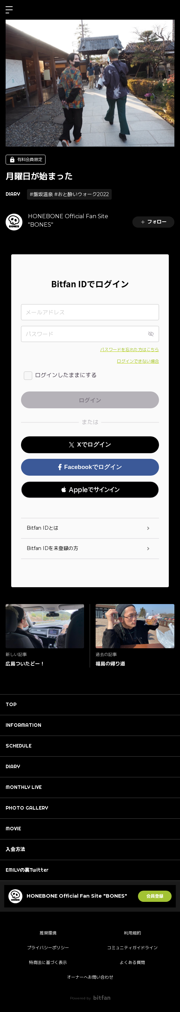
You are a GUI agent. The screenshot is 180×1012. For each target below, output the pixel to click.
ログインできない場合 (138, 361)
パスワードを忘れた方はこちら (129, 349)
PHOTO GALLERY (27, 808)
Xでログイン (90, 444)
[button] (90, 489)
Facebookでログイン (90, 467)
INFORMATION (23, 725)
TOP (11, 704)
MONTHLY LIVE (24, 787)
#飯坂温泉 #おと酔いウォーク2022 (69, 194)
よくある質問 (132, 962)
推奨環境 (48, 933)
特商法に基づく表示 (48, 962)
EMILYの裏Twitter (27, 870)
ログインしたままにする (66, 375)
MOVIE (13, 828)
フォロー (153, 222)
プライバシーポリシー (48, 947)
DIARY (13, 194)
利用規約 (132, 933)
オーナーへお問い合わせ (90, 977)
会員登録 (154, 896)
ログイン (168, 9)
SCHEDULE (19, 746)
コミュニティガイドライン (132, 947)
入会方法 (15, 849)
